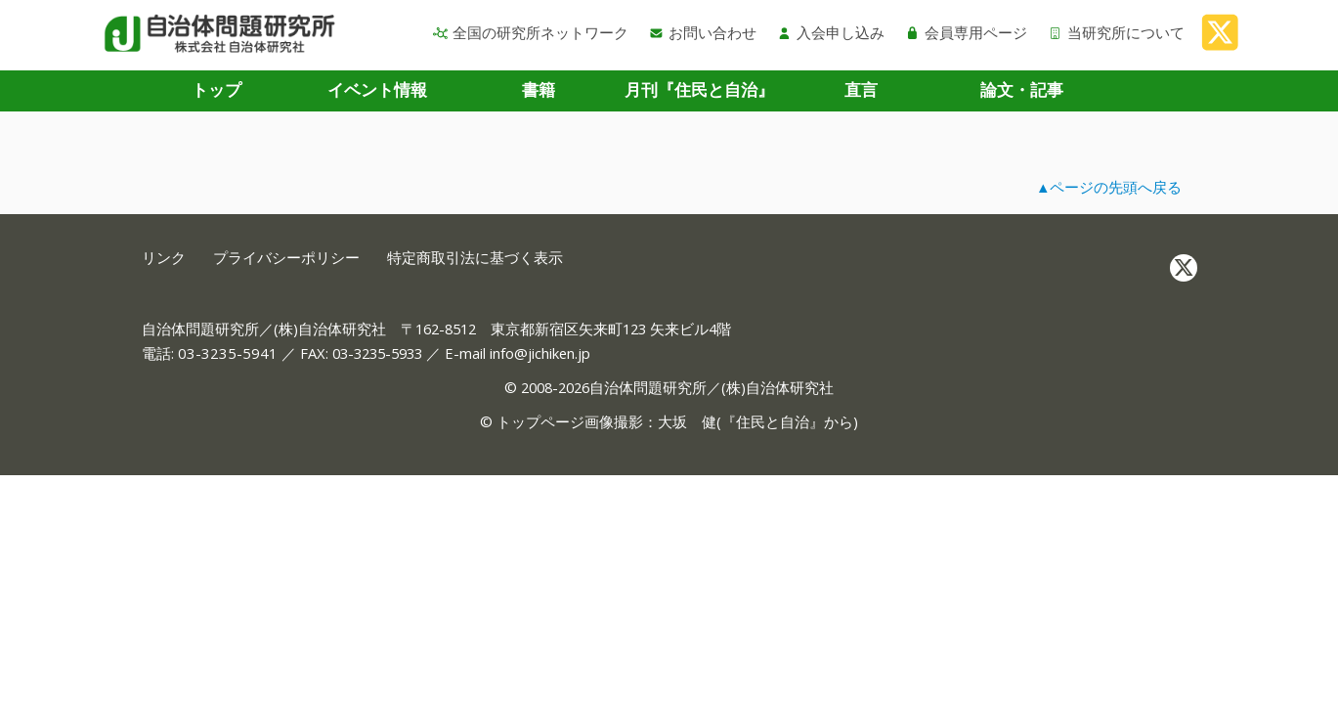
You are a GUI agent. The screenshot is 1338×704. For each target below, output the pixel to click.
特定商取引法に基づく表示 (475, 257)
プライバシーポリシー (286, 257)
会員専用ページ (966, 32)
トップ (216, 89)
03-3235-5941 (228, 353)
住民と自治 (772, 421)
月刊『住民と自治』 (699, 89)
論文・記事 (1021, 89)
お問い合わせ (702, 32)
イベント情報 (377, 89)
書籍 (538, 89)
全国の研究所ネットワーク (530, 32)
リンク (164, 257)
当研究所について (1116, 32)
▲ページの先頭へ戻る (1109, 187)
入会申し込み (831, 32)
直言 (861, 89)
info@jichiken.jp (540, 353)
